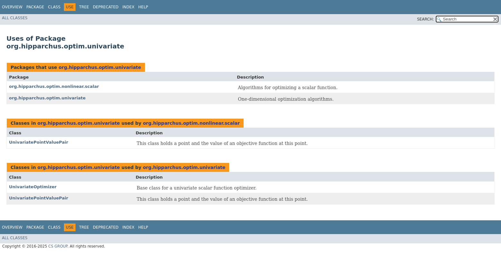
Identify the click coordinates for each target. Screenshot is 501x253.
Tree (84, 7)
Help (143, 7)
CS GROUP (57, 246)
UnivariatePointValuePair (38, 142)
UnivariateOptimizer (33, 186)
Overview (12, 7)
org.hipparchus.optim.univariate (99, 67)
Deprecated (106, 7)
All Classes (14, 18)
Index (128, 7)
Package (35, 7)
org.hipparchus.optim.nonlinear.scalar (54, 86)
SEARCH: (425, 19)
